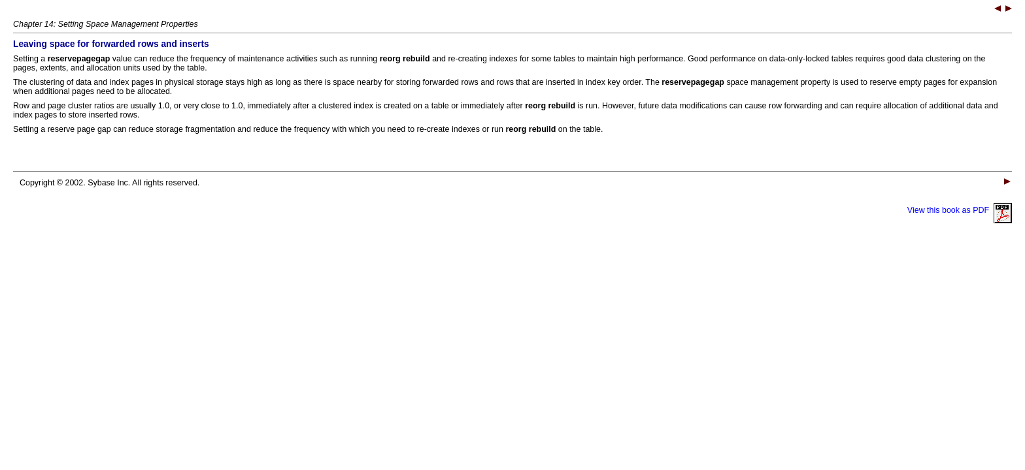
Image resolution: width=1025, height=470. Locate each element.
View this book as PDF (959, 210)
